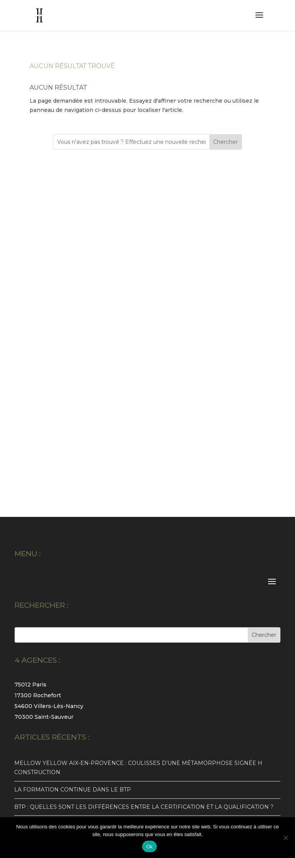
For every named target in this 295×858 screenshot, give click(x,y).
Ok (149, 847)
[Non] (285, 837)
